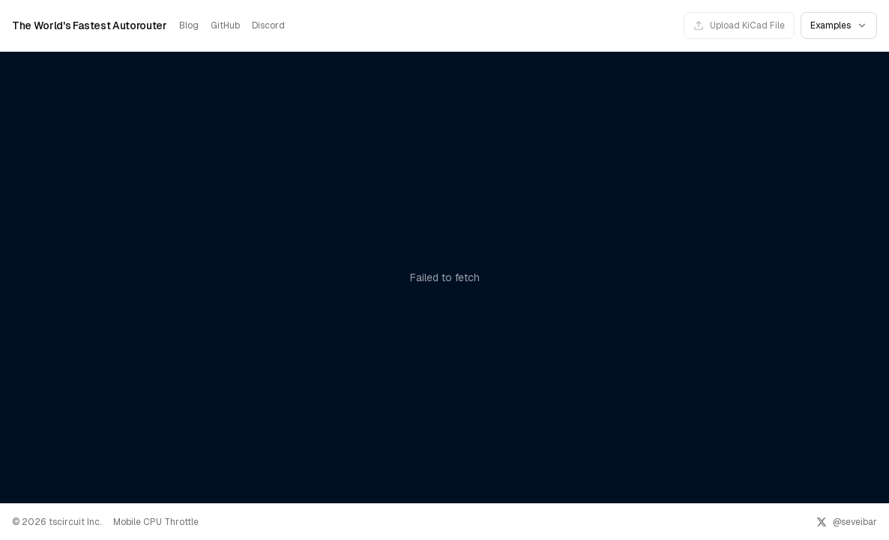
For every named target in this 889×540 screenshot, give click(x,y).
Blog (189, 26)
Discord (268, 26)
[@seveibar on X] (846, 522)
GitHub (225, 26)
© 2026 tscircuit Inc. (56, 522)
